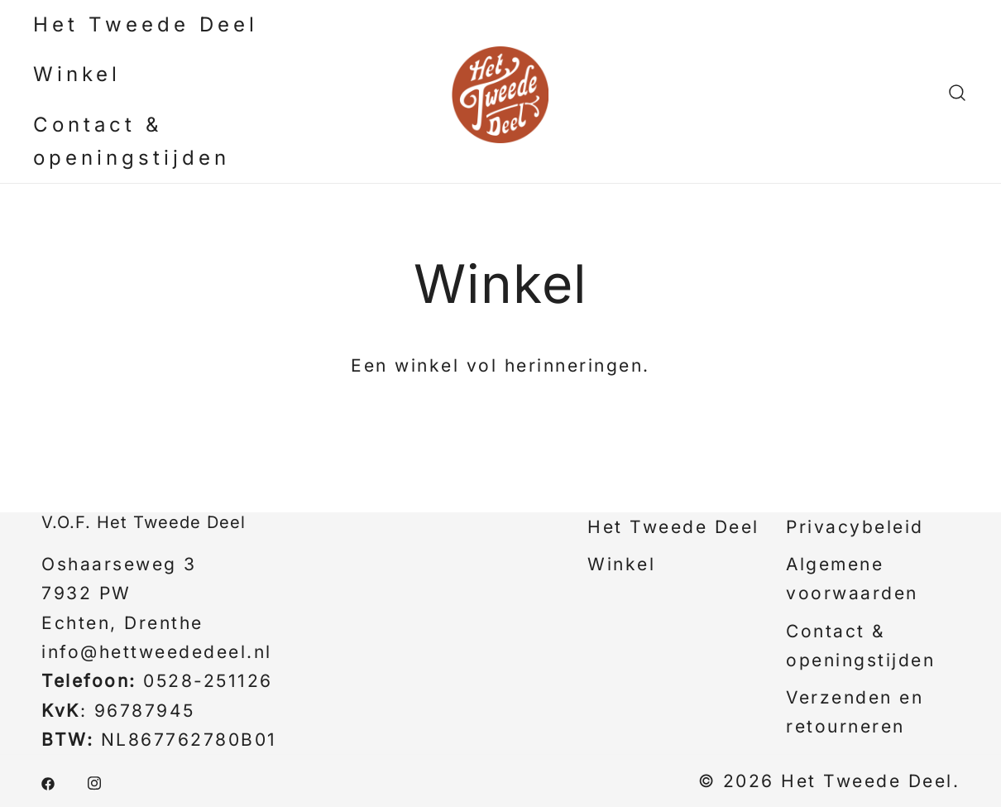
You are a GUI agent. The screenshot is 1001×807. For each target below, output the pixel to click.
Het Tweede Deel (145, 24)
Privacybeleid (855, 526)
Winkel (77, 74)
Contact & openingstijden (131, 141)
